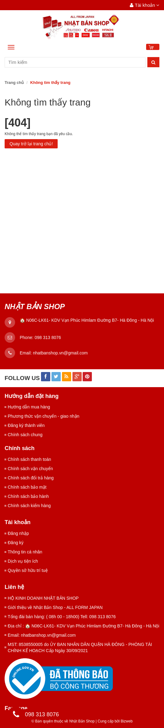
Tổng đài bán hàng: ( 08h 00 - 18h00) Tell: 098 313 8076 (62, 616)
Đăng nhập (18, 533)
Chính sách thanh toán (29, 459)
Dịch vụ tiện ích (23, 561)
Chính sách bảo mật (27, 487)
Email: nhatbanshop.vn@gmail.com (42, 635)
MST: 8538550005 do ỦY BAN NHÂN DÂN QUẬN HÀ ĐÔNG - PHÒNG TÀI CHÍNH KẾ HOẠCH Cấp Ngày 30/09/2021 (80, 647)
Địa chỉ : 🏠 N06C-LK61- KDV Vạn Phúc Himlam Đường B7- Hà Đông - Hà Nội (83, 625)
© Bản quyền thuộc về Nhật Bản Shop (63, 721)
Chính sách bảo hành (28, 496)
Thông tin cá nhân (25, 551)
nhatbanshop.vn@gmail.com (60, 352)
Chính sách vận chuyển (30, 468)
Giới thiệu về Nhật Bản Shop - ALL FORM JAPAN (55, 607)
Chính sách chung (25, 434)
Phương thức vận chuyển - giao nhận (43, 416)
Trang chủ (14, 82)
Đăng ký (15, 542)
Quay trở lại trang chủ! (31, 143)
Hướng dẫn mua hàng (29, 406)
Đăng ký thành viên (26, 425)
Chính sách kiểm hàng (29, 505)
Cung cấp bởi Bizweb (114, 721)
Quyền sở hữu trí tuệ (28, 570)
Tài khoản (144, 5)
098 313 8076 (48, 337)
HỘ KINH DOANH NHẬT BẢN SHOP (43, 598)
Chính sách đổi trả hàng (31, 477)
